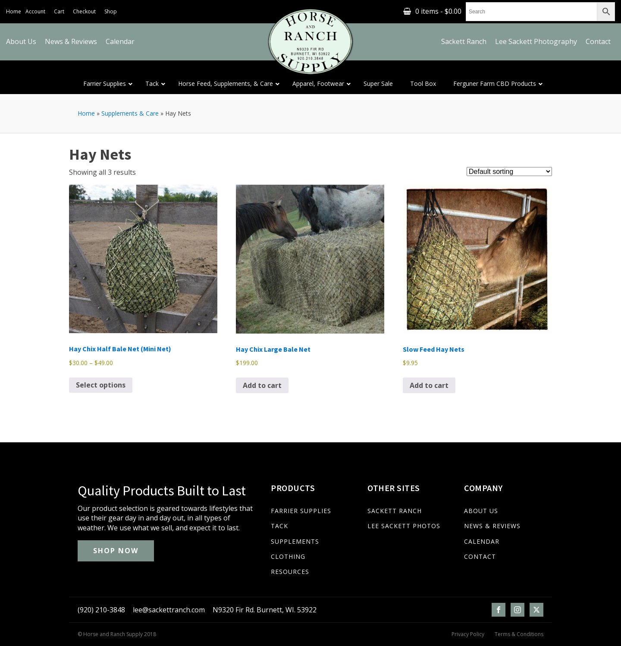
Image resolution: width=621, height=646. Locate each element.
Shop (110, 11)
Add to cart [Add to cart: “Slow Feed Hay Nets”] (429, 385)
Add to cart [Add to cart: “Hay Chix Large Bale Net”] (262, 385)
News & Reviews (71, 41)
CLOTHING (288, 556)
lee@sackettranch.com (169, 609)
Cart (59, 11)
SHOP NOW (115, 550)
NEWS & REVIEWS (492, 526)
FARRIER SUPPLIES (301, 510)
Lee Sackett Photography (536, 41)
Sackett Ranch (463, 41)
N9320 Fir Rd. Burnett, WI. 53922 (265, 609)
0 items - (438, 11)
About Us (21, 41)
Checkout (84, 11)
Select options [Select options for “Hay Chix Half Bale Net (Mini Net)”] (100, 385)
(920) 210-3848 (101, 609)
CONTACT (480, 556)
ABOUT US (481, 510)
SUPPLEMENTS (295, 541)
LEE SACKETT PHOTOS (403, 526)
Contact (598, 41)
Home (13, 11)
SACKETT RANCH (394, 510)
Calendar (120, 41)
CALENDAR (481, 541)
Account (35, 11)
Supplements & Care (130, 113)
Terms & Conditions (519, 634)
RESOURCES (290, 571)
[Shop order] (509, 171)
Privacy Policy (468, 634)
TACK (279, 526)
